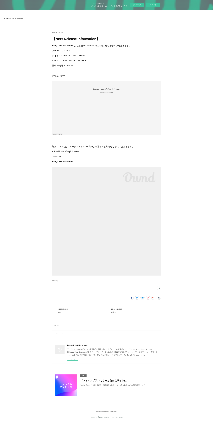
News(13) (55, 281)
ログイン (153, 5)
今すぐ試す (136, 5)
